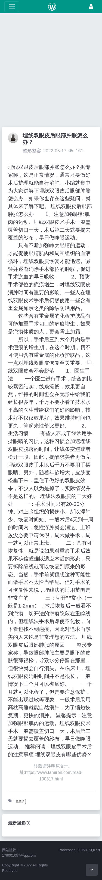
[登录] (91, 6)
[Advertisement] (51, 71)
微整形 (20, 801)
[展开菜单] (11, 6)
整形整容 (32, 150)
